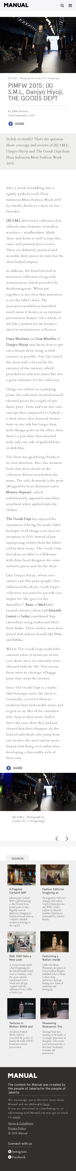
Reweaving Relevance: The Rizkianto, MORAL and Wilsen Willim (54, 1028)
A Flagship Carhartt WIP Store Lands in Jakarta (18, 894)
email (16, 1117)
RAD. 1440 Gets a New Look (20, 957)
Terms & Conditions (20, 1123)
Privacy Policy (17, 1128)
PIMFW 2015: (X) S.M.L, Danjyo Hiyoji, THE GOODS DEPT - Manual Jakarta (16, 5)
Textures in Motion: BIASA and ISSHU (21, 1026)
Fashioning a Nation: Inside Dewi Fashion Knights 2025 (51, 961)
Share (19, 124)
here (46, 1104)
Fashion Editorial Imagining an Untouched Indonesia (53, 894)
